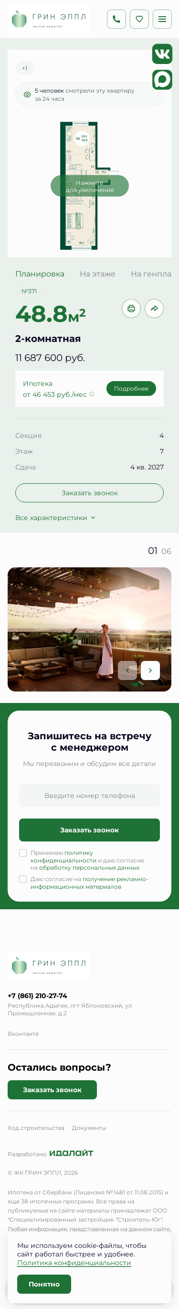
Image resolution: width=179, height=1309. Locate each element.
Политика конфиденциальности (74, 1262)
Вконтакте (23, 1033)
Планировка (39, 273)
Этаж (24, 451)
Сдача (25, 466)
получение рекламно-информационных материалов (89, 882)
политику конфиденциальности (63, 856)
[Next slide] (150, 670)
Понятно (44, 1283)
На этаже (98, 273)
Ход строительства (36, 1127)
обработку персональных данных (89, 867)
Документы (89, 1127)
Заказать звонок (90, 492)
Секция (28, 435)
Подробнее (131, 388)
